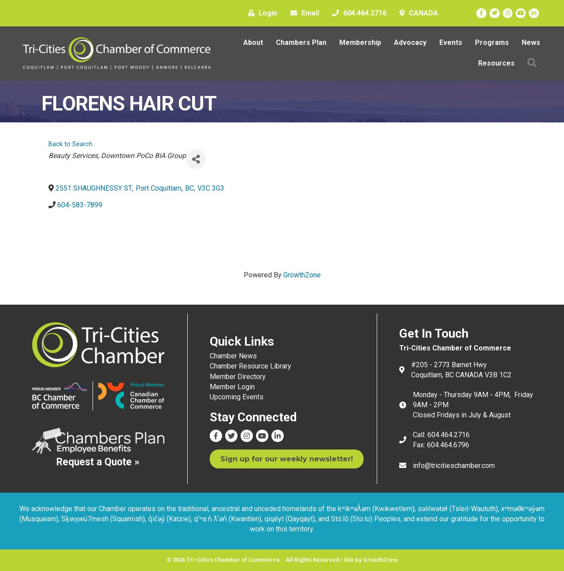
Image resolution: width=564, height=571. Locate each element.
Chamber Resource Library (250, 366)
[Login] (260, 13)
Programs (492, 42)
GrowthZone (302, 275)
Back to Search (70, 144)
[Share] (196, 159)
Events (450, 42)
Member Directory (238, 376)
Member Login (232, 387)
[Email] (302, 13)
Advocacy (410, 42)
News (531, 42)
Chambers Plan (301, 42)
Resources (496, 63)
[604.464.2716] (357, 13)
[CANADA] (416, 13)
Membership (360, 42)
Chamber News (233, 356)
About (253, 42)
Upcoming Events (236, 397)
